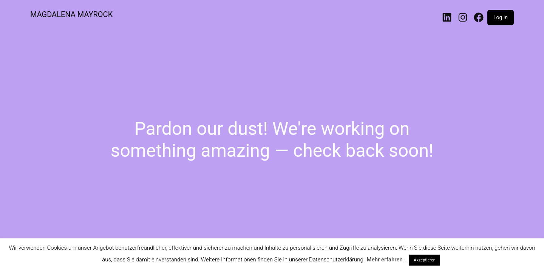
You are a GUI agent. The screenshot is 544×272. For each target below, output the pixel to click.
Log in (500, 17)
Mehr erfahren (385, 259)
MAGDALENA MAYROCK (71, 14)
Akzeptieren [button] (425, 260)
